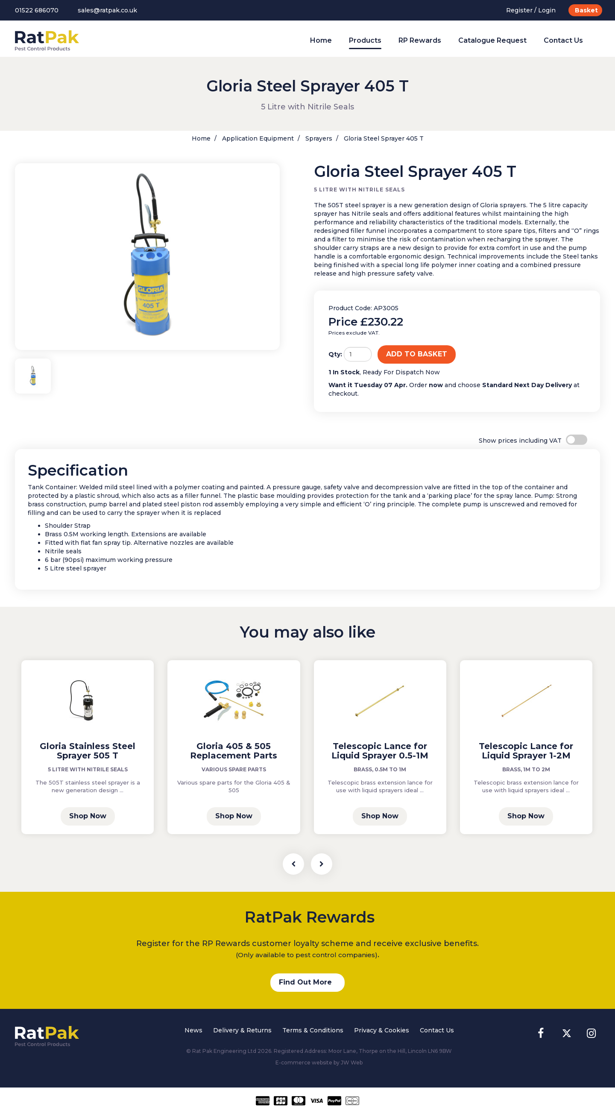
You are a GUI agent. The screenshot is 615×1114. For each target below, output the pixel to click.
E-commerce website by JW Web (319, 1062)
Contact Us (563, 40)
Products (365, 40)
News (193, 1030)
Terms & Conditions (312, 1030)
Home (321, 40)
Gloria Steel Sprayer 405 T (383, 138)
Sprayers (318, 138)
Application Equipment (257, 138)
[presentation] (293, 864)
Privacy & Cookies (381, 1030)
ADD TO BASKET (416, 354)
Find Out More (305, 982)
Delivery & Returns (242, 1030)
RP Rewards (419, 40)
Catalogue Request (492, 40)
